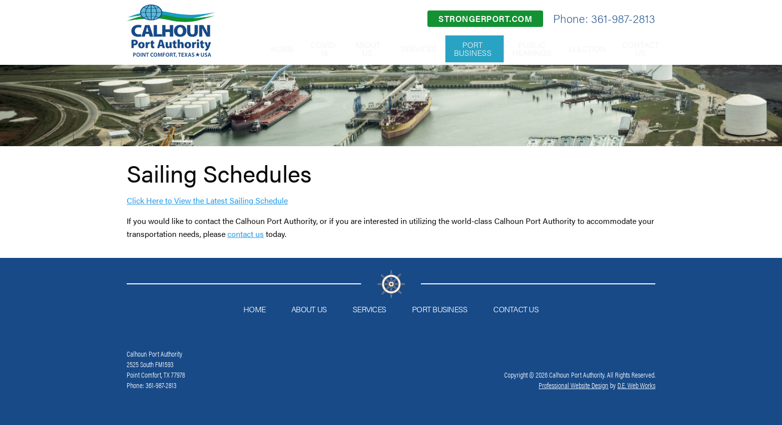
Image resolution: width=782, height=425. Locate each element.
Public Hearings (519, 48)
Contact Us (638, 48)
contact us (245, 233)
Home (248, 48)
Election (579, 48)
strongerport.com (485, 18)
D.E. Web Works (636, 385)
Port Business (458, 48)
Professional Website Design (573, 385)
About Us (345, 48)
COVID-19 (296, 48)
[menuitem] (248, 48)
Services (399, 48)
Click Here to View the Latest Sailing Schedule (207, 200)
